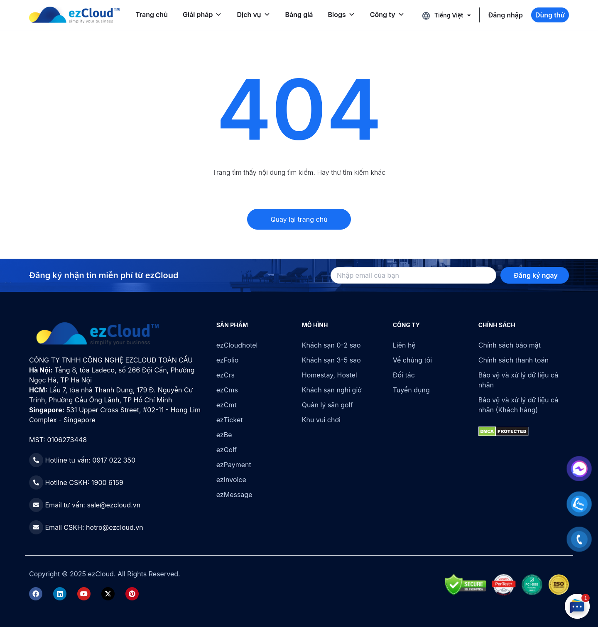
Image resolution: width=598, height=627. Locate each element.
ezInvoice (231, 479)
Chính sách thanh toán (513, 360)
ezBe (224, 435)
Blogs (341, 14)
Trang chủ (151, 14)
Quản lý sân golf (327, 405)
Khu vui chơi (321, 420)
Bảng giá (299, 14)
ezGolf (226, 450)
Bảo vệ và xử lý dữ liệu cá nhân (518, 380)
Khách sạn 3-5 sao (331, 360)
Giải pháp (202, 14)
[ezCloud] (74, 15)
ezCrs (225, 375)
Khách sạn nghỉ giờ (332, 390)
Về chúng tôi (412, 360)
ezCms (227, 390)
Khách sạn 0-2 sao (331, 345)
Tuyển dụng (411, 390)
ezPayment (233, 464)
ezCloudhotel (237, 345)
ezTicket (229, 420)
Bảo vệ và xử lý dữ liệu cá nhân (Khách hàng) (518, 405)
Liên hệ (404, 345)
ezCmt (226, 405)
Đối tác (404, 375)
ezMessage (234, 494)
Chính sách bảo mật (509, 345)
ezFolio (227, 360)
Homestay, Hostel (329, 375)
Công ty (387, 14)
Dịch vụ (253, 14)
